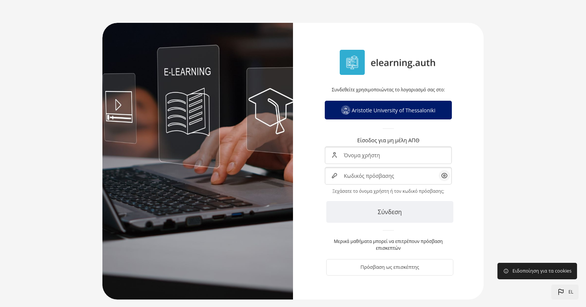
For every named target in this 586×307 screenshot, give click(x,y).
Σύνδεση (390, 212)
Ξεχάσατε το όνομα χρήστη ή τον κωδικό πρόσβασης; (388, 191)
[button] (565, 292)
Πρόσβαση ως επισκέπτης (389, 267)
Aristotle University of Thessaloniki (388, 110)
